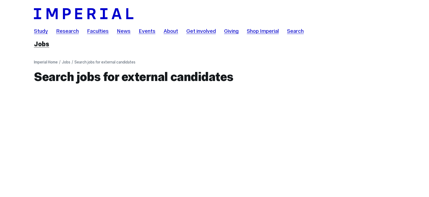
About (171, 31)
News (124, 31)
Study (41, 31)
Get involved (201, 31)
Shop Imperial (263, 31)
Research (67, 31)
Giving (231, 31)
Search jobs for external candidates (104, 62)
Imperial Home (46, 62)
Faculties (98, 31)
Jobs (41, 44)
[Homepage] (214, 13)
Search (295, 31)
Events (147, 31)
